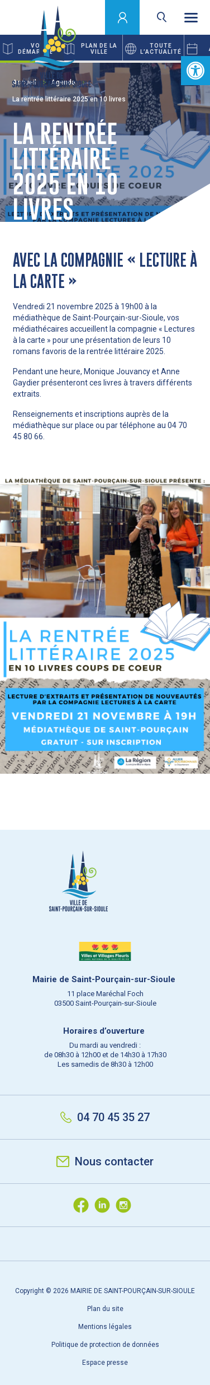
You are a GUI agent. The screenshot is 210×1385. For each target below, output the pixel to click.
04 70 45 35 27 (105, 1117)
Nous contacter (105, 1161)
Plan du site (105, 1309)
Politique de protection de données (105, 1345)
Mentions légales (105, 1327)
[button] (195, 70)
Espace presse (105, 1363)
